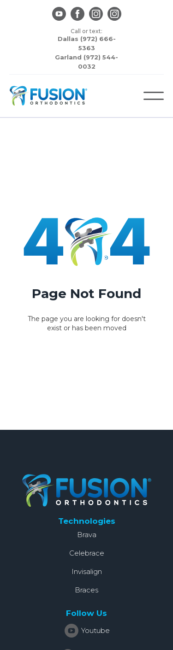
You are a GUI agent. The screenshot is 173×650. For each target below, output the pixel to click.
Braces (86, 590)
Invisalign (87, 571)
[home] (48, 96)
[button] (153, 95)
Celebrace (86, 553)
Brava (86, 534)
